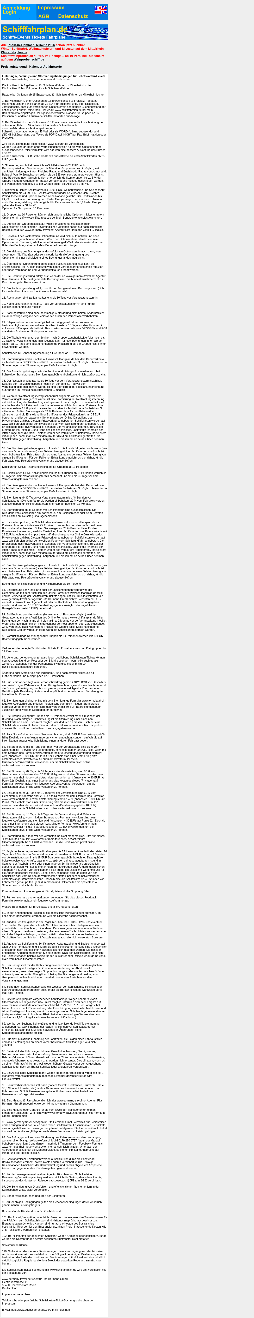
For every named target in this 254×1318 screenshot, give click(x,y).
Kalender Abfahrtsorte (45, 66)
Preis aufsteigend (14, 66)
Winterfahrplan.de (14, 52)
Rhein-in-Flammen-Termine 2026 (31, 45)
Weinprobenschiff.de (29, 59)
